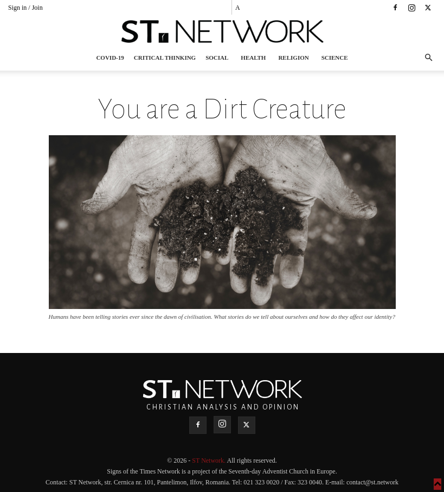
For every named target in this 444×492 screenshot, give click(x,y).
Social (216, 57)
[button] (428, 58)
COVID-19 (110, 57)
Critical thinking (165, 57)
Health (253, 57)
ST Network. (209, 460)
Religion (293, 57)
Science (334, 57)
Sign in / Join (25, 7)
